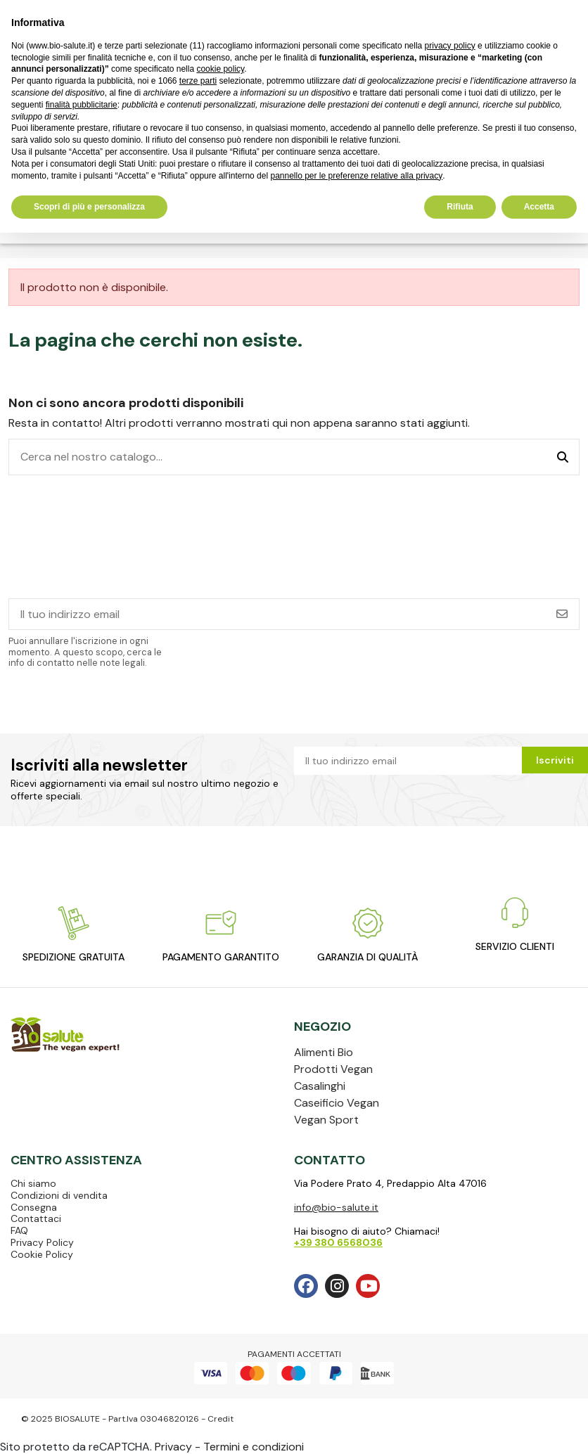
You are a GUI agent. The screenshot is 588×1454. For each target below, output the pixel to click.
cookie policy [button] (220, 69)
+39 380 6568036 (338, 1242)
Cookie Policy (42, 1254)
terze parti (198, 81)
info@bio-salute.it (336, 1207)
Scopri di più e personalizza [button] (89, 207)
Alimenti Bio (323, 1052)
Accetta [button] (539, 207)
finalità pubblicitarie (81, 105)
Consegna (34, 1207)
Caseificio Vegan (336, 1102)
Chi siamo (33, 1183)
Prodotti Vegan (333, 1069)
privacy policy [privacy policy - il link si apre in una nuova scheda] (450, 46)
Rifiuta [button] (460, 207)
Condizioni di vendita (59, 1195)
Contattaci (36, 1218)
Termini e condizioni (253, 1446)
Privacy (173, 1446)
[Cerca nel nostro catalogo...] (563, 457)
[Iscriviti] (562, 614)
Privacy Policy (42, 1242)
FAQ (19, 1230)
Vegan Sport (326, 1119)
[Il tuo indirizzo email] (277, 614)
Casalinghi (319, 1086)
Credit (220, 1418)
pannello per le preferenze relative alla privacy (356, 176)
